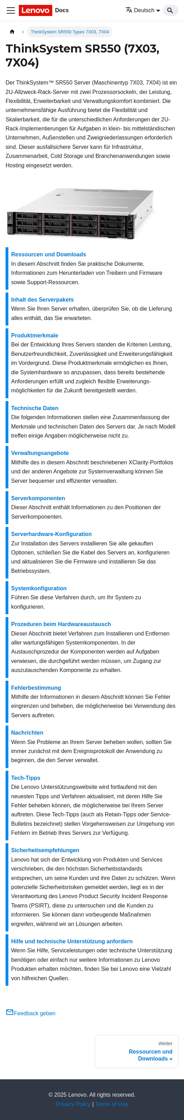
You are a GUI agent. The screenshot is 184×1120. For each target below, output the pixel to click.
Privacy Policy (73, 1104)
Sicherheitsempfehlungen (45, 850)
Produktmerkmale (34, 335)
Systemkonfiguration (39, 588)
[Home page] (12, 31)
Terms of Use (111, 1104)
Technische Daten (35, 408)
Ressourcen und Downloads (48, 254)
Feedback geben (30, 1013)
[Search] (170, 10)
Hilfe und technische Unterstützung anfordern (71, 941)
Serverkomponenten (38, 498)
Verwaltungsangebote (40, 453)
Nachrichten (27, 733)
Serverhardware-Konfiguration (51, 534)
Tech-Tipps (25, 778)
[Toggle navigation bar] (11, 10)
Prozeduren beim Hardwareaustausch (61, 624)
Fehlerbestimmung (36, 688)
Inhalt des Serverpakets (42, 300)
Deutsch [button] (140, 10)
